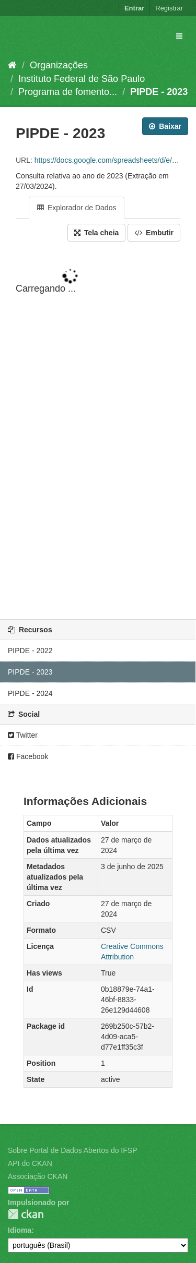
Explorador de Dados (76, 207)
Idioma (19, 1230)
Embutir (154, 232)
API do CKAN (30, 1163)
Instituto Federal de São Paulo (81, 79)
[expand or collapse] (179, 36)
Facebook (28, 756)
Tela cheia (96, 232)
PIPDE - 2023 (159, 92)
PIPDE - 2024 (30, 693)
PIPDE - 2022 (30, 650)
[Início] (12, 65)
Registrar (169, 8)
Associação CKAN (37, 1176)
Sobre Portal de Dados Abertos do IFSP (72, 1150)
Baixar (165, 126)
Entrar (134, 8)
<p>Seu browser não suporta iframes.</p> (98, 431)
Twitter (23, 735)
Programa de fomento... (67, 92)
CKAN (25, 1214)
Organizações (59, 65)
